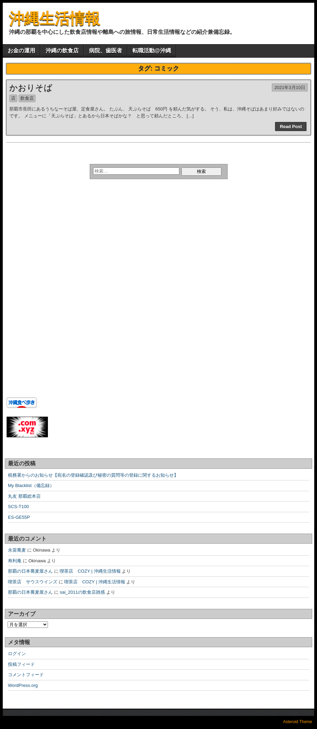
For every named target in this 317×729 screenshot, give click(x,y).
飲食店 (27, 98)
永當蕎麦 (17, 550)
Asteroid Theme (298, 721)
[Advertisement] (50, 247)
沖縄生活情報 (54, 18)
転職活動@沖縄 (151, 51)
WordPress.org (23, 685)
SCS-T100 (18, 506)
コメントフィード (26, 674)
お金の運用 (21, 51)
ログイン (17, 653)
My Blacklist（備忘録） (31, 485)
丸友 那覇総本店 (24, 496)
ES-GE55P (19, 517)
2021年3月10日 (289, 87)
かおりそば (30, 87)
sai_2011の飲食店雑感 (82, 592)
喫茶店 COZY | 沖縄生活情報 (90, 571)
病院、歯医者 (105, 51)
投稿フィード (21, 664)
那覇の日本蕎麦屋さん (30, 571)
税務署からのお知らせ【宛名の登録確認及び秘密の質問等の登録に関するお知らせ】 (93, 475)
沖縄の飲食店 (62, 51)
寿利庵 (14, 560)
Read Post (291, 126)
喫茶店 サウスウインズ (32, 581)
